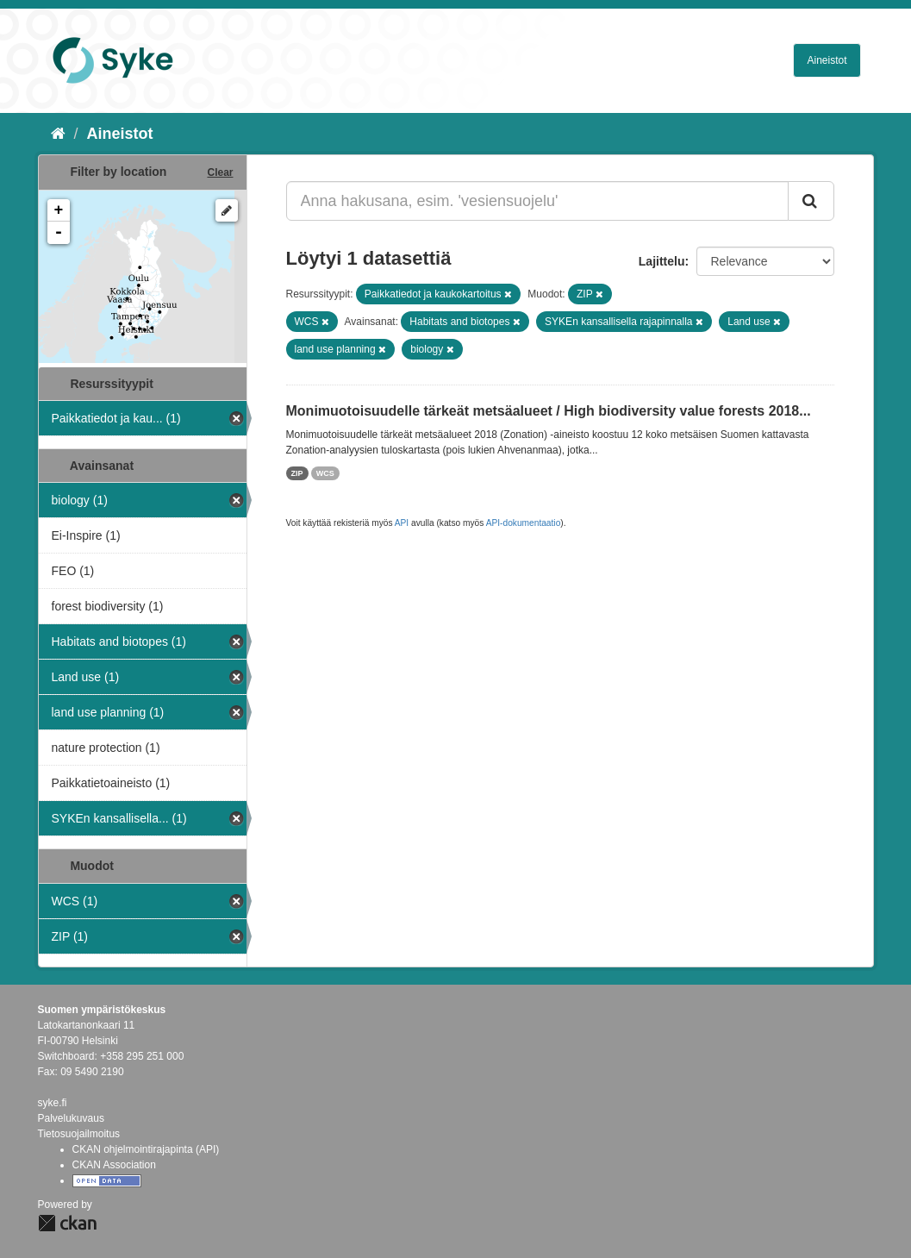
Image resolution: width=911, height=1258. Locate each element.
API (402, 523)
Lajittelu (662, 261)
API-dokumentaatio (523, 523)
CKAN (67, 1223)
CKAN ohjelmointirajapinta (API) (146, 1149)
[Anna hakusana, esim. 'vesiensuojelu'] (537, 201)
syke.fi (52, 1103)
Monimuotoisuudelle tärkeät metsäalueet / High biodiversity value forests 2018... (548, 411)
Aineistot (826, 60)
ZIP (297, 473)
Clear (220, 172)
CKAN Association (114, 1165)
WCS (325, 473)
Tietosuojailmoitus (79, 1134)
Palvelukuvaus (71, 1118)
